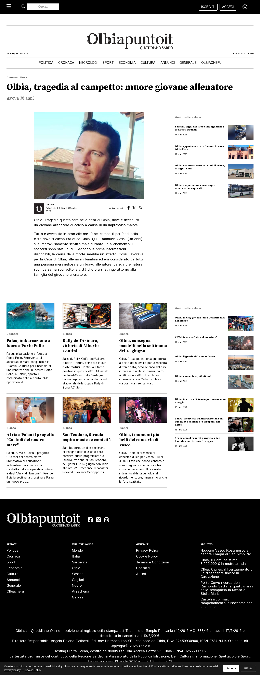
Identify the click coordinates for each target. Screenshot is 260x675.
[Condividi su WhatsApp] (245, 7)
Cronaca (66, 62)
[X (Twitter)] (98, 520)
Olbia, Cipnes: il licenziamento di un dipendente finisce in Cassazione (226, 573)
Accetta (231, 668)
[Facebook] (90, 520)
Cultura (148, 62)
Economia (127, 62)
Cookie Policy (147, 556)
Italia (76, 556)
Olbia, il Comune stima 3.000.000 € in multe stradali (223, 562)
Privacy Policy (147, 550)
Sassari (77, 574)
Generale (188, 62)
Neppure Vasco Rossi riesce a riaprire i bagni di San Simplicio (225, 552)
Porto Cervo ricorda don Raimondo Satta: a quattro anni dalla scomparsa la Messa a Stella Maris (226, 588)
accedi (228, 7)
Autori (141, 574)
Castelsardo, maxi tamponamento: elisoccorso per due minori (226, 603)
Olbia (76, 568)
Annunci (167, 62)
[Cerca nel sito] (43, 6)
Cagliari (78, 580)
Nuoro (77, 585)
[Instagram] (107, 520)
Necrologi (88, 62)
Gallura (77, 597)
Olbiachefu (211, 62)
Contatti (143, 568)
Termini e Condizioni (152, 562)
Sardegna (79, 562)
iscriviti (208, 7)
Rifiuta (248, 668)
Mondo (77, 550)
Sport (108, 62)
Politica (46, 62)
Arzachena (80, 591)
